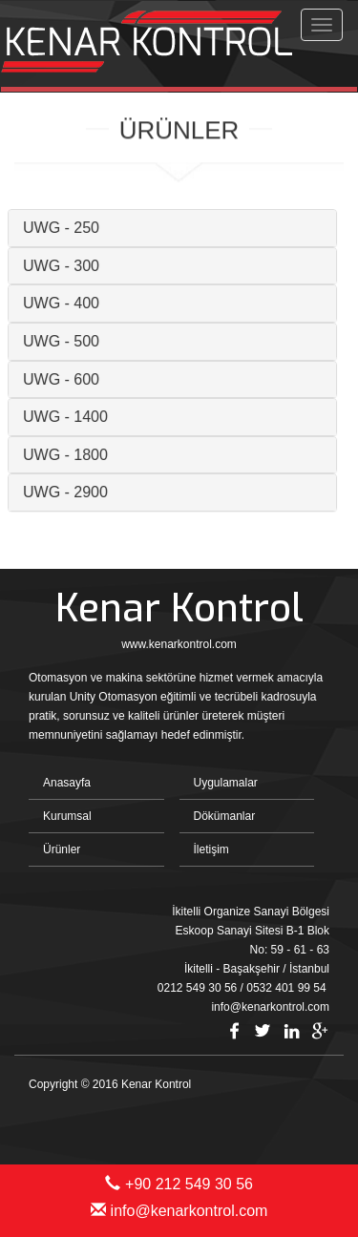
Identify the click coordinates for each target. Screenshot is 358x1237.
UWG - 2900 (58, 492)
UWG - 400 (54, 303)
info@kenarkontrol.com (179, 1211)
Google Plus (319, 1030)
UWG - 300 (54, 266)
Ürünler (61, 849)
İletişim (211, 849)
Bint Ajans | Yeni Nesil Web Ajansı (297, 1117)
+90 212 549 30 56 (179, 1184)
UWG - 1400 (58, 417)
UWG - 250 (54, 228)
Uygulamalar (226, 782)
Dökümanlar (225, 816)
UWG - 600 (54, 379)
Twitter (262, 1030)
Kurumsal (67, 816)
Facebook (233, 1030)
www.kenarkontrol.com (179, 644)
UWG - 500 (54, 341)
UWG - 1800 (58, 455)
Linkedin (291, 1030)
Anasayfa (67, 782)
